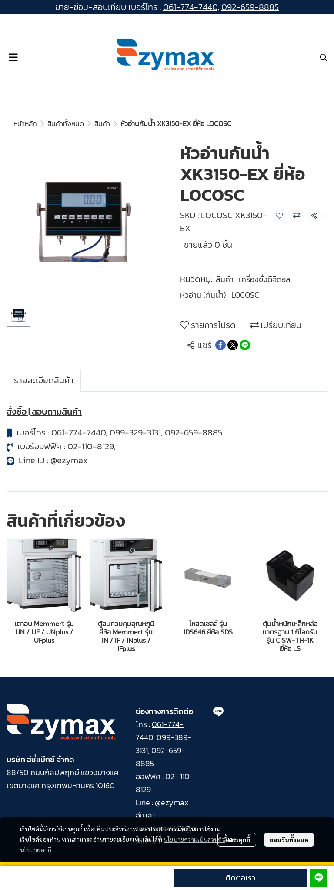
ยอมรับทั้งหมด (289, 840)
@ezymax (69, 460)
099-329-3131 (135, 432)
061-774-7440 (190, 6)
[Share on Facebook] (220, 345)
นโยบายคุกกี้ (35, 849)
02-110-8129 (90, 446)
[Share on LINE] (245, 345)
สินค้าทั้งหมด (65, 123)
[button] (323, 57)
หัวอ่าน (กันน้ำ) (204, 295)
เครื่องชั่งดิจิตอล (265, 279)
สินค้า (102, 123)
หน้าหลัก (25, 123)
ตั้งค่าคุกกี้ (236, 840)
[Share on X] (232, 345)
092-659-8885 (250, 6)
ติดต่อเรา (240, 877)
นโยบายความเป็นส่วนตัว (194, 839)
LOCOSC (245, 295)
